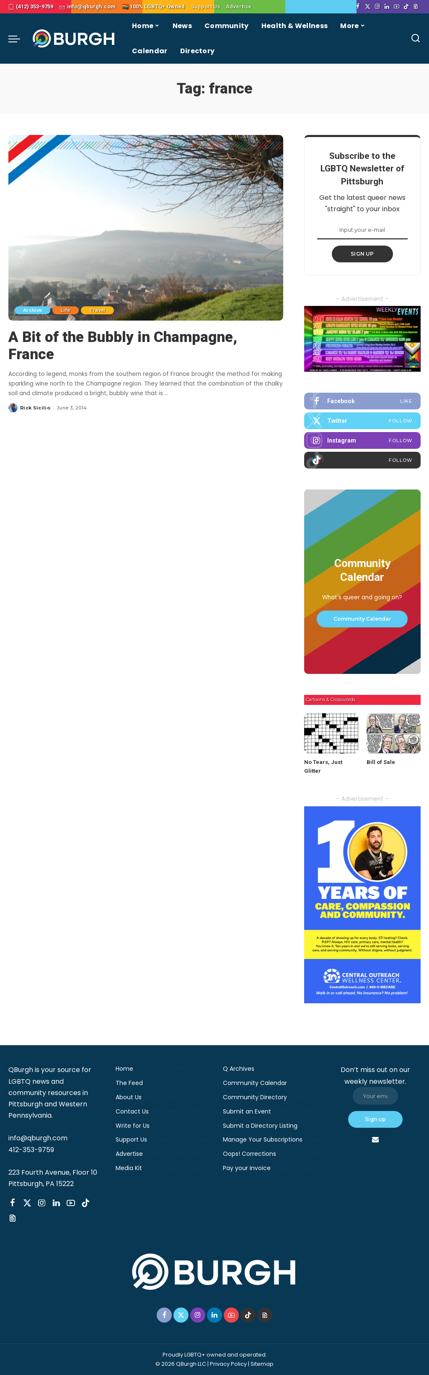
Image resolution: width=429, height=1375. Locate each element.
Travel (97, 310)
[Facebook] (358, 6)
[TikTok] (406, 6)
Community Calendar (362, 619)
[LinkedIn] (387, 6)
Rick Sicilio (35, 408)
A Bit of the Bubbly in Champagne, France (122, 346)
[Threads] (416, 6)
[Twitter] (367, 6)
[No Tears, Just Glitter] (331, 733)
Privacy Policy (228, 1363)
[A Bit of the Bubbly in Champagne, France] (145, 228)
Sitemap (262, 1363)
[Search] (416, 38)
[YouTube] (396, 6)
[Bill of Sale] (394, 733)
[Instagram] (377, 6)
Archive (32, 310)
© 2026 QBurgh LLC (180, 1363)
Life (65, 310)
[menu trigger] (18, 38)
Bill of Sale (381, 762)
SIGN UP (362, 254)
